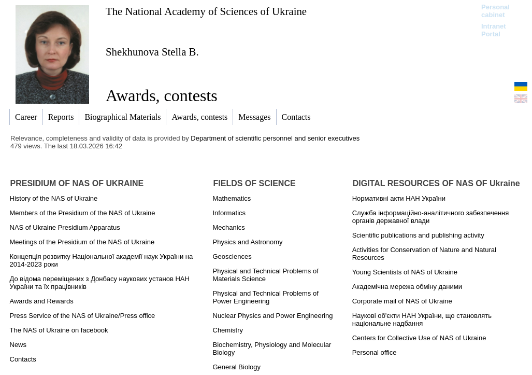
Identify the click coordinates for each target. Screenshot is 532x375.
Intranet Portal (493, 30)
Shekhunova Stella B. (152, 52)
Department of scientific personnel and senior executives (275, 138)
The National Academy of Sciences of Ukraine (206, 11)
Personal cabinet (495, 11)
